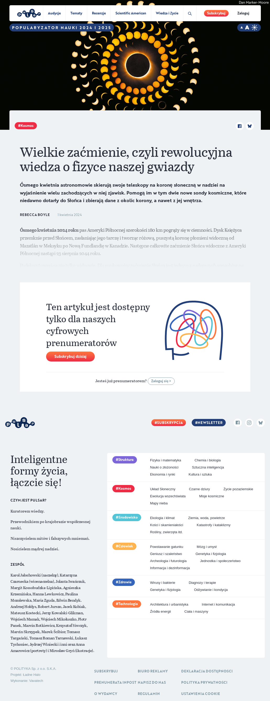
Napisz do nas (152, 682)
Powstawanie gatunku (166, 547)
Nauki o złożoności (164, 467)
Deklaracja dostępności (206, 671)
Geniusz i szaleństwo (166, 554)
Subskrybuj (216, 13)
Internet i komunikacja (218, 604)
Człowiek (125, 546)
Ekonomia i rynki (162, 474)
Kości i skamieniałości (166, 525)
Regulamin (149, 693)
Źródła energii (160, 611)
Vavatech (36, 681)
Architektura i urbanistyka (169, 604)
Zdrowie (124, 582)
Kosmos (27, 125)
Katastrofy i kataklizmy (213, 525)
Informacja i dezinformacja (170, 568)
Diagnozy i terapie (202, 583)
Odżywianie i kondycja (211, 590)
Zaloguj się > (161, 381)
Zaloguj (243, 13)
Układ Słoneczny (162, 489)
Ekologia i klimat (162, 518)
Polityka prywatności (204, 682)
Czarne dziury (199, 489)
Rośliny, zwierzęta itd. (166, 532)
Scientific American (130, 13)
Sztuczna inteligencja (208, 467)
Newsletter (210, 422)
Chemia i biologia (208, 460)
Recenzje (99, 13)
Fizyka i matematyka (165, 460)
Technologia (128, 603)
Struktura (126, 459)
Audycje (54, 13)
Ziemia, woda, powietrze (206, 518)
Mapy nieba (159, 503)
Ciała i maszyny (196, 611)
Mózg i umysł (207, 547)
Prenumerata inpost (115, 682)
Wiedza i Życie (167, 13)
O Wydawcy (105, 693)
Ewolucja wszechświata (168, 496)
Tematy (76, 13)
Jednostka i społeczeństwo (220, 561)
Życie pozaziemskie (238, 489)
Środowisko (128, 517)
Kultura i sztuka (200, 474)
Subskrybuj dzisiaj (70, 356)
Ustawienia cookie (200, 693)
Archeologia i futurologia (168, 561)
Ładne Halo (32, 675)
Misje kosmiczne (211, 496)
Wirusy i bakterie (162, 583)
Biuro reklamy (153, 671)
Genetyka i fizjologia (211, 554)
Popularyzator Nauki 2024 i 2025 (61, 27)
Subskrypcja (170, 422)
